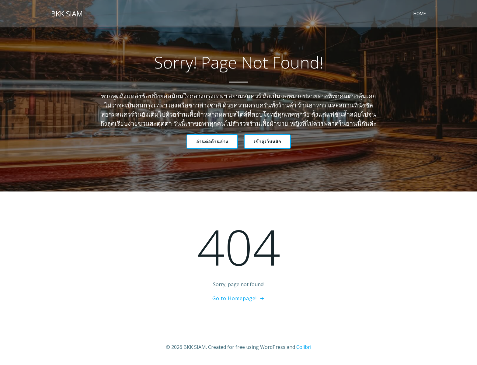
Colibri (303, 347)
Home (419, 13)
